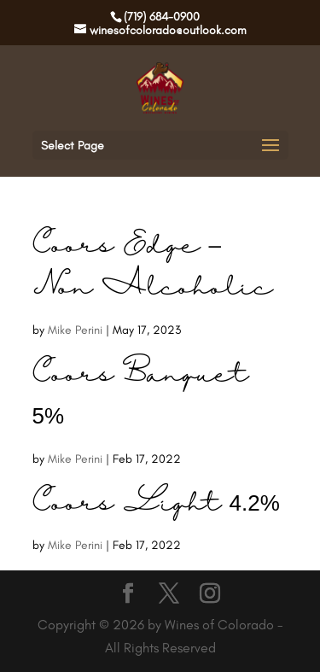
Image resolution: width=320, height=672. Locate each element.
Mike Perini (75, 330)
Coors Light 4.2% (156, 504)
